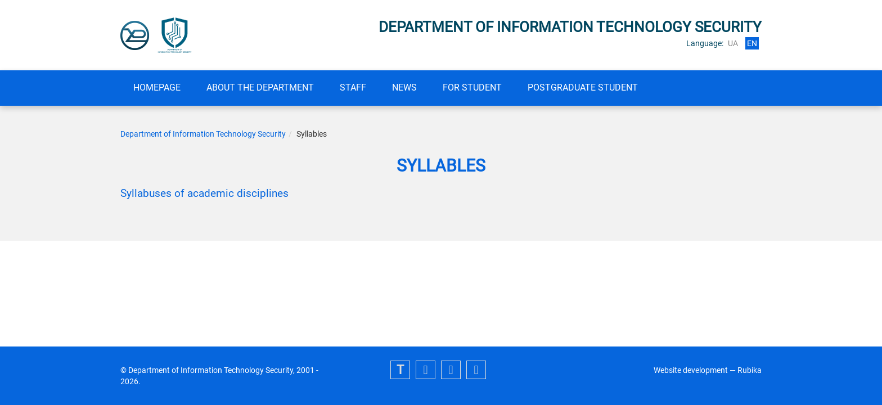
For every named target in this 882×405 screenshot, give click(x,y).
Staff (353, 87)
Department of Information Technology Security (203, 133)
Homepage (157, 87)
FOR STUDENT (472, 87)
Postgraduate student (583, 87)
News (404, 87)
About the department (260, 87)
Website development (691, 370)
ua (733, 43)
